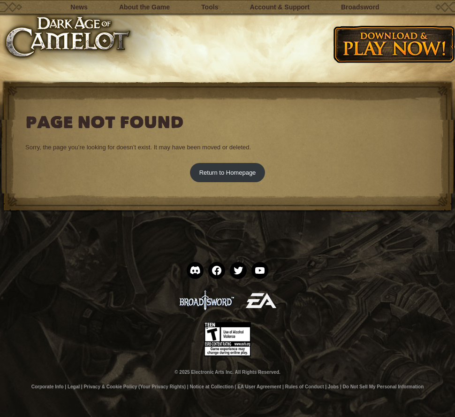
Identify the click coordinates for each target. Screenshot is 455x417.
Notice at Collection (211, 386)
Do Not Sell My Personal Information (383, 386)
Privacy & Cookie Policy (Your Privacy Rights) (134, 386)
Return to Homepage (227, 172)
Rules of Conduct (304, 386)
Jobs (333, 386)
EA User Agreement (259, 386)
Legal (74, 386)
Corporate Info (47, 386)
